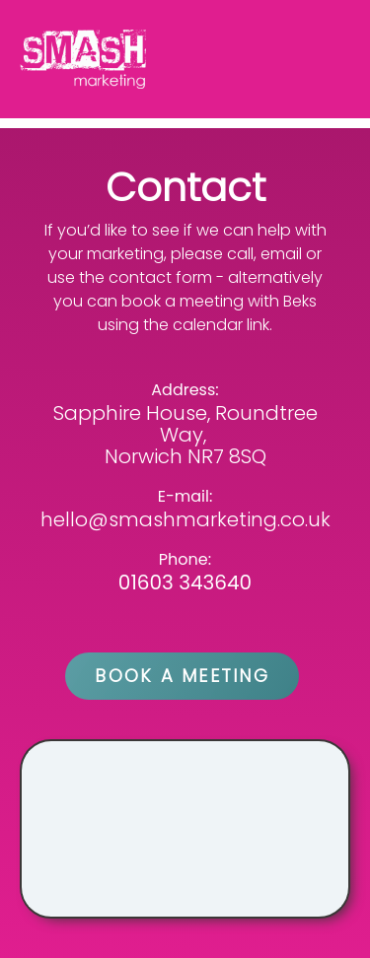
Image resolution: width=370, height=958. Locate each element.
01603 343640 (185, 582)
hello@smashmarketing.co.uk (185, 519)
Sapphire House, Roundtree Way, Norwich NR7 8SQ (185, 434)
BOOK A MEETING (182, 675)
